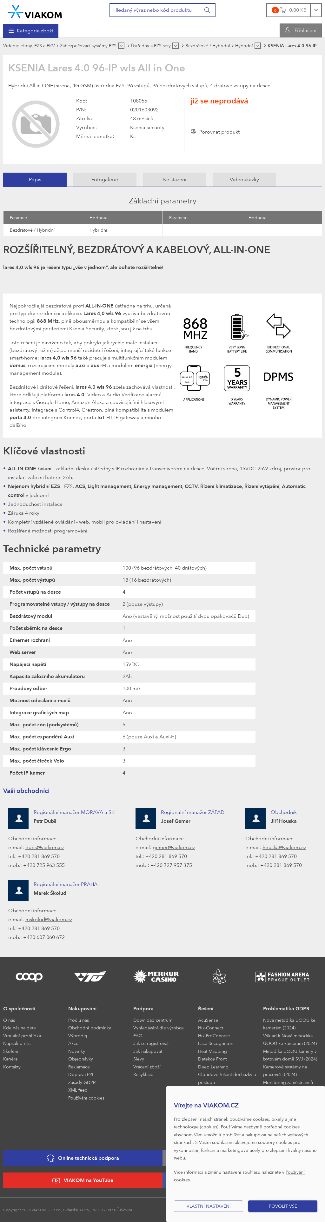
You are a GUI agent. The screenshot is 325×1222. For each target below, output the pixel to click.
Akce (73, 1043)
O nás (9, 1020)
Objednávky (80, 1058)
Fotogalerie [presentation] (104, 179)
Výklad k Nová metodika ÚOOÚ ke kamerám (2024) (290, 1039)
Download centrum (152, 1020)
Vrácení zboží (147, 1066)
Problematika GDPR (286, 1009)
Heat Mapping (212, 1051)
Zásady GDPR (82, 1082)
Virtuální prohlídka (22, 1035)
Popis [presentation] (35, 179)
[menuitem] (30, 31)
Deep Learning (213, 1066)
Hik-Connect (210, 1027)
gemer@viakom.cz (174, 847)
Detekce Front (212, 1058)
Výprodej (77, 1035)
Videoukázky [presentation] (244, 179)
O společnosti (19, 1009)
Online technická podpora (83, 1158)
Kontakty (12, 1066)
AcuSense (208, 1020)
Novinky (76, 1051)
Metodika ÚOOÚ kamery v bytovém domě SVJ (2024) (290, 1055)
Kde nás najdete (19, 1027)
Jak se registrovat (151, 1043)
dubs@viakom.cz (44, 847)
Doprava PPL (81, 1074)
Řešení (205, 1009)
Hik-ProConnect (214, 1035)
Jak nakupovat (147, 1051)
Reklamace (79, 1066)
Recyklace (143, 1074)
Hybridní (98, 230)
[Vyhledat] (208, 10)
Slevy (138, 1058)
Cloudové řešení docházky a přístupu (227, 1078)
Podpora (143, 1009)
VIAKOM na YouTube (82, 1181)
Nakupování (82, 1009)
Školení (10, 1051)
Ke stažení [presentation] (174, 179)
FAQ (138, 1035)
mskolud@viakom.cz (48, 919)
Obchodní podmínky (89, 1027)
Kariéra (10, 1058)
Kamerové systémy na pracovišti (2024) (285, 1070)
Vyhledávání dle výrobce (158, 1027)
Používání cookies (86, 1097)
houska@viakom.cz (284, 847)
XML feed (78, 1090)
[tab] (35, 180)
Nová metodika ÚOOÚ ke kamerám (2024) (289, 1024)
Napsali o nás (16, 1043)
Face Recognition (215, 1043)
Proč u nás (78, 1020)
